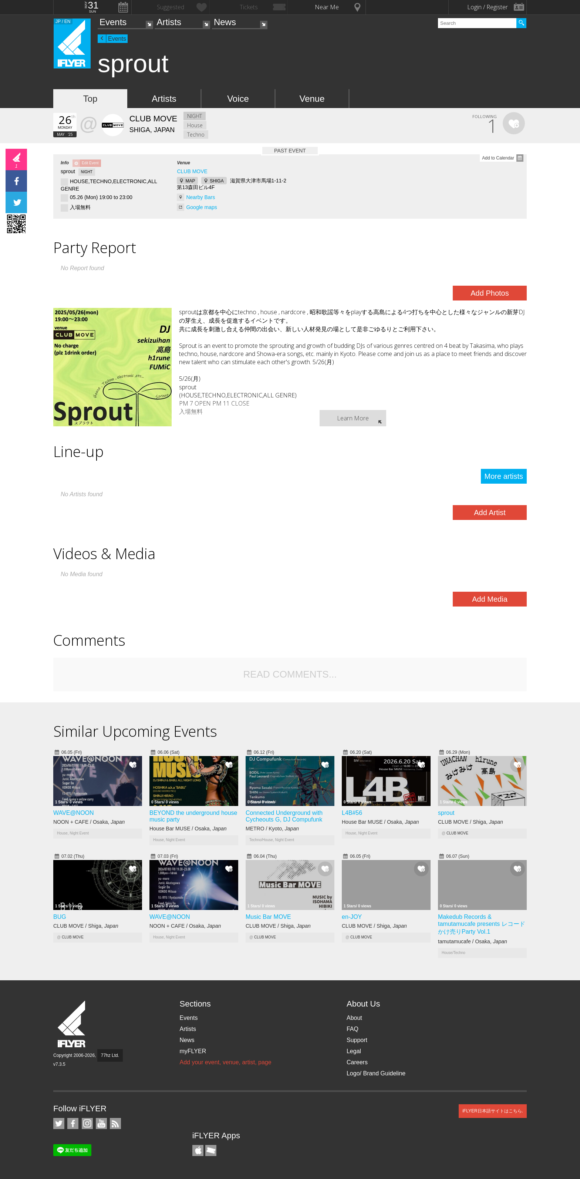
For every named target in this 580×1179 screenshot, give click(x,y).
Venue (311, 99)
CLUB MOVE (192, 171)
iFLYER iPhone (197, 1150)
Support (357, 1040)
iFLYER (72, 1024)
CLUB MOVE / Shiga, (470, 822)
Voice (238, 99)
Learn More (353, 418)
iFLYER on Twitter (58, 1123)
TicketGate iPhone (210, 1150)
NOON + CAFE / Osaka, (89, 822)
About (354, 1018)
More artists (504, 476)
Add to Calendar (498, 158)
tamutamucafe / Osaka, (472, 941)
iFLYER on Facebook (72, 1123)
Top (90, 99)
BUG (59, 917)
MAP (190, 181)
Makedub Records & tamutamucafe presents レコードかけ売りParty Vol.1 (481, 924)
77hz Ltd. (110, 1055)
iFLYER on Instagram (87, 1123)
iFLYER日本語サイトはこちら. (492, 1111)
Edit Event (90, 163)
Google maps (201, 207)
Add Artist (490, 512)
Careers (357, 1062)
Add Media (490, 599)
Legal (354, 1051)
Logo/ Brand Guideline (376, 1073)
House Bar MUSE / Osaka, (188, 829)
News (225, 22)
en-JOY (352, 917)
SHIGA (216, 181)
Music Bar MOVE (268, 917)
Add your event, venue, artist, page (225, 1062)
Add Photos (490, 293)
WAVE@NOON (73, 813)
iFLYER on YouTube (101, 1123)
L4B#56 (352, 813)
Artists (168, 22)
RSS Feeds (115, 1123)
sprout (446, 813)
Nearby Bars (200, 197)
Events (113, 22)
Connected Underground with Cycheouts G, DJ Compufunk (284, 816)
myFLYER (192, 1051)
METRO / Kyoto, (272, 829)
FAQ (352, 1029)
